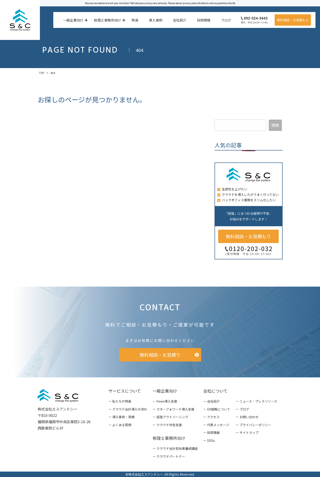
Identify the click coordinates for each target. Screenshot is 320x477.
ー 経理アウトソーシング (170, 417)
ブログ (226, 20)
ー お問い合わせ (247, 417)
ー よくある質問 (119, 425)
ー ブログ (242, 409)
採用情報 (203, 20)
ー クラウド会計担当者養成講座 (175, 448)
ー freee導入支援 (165, 401)
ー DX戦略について (216, 409)
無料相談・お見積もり (293, 20)
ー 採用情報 (211, 432)
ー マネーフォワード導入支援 (173, 409)
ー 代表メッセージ (216, 425)
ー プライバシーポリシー (253, 425)
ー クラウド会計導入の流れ (127, 409)
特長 (135, 20)
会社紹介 (179, 20)
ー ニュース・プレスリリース (256, 401)
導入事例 (155, 20)
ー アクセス (211, 417)
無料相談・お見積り (160, 355)
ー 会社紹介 (211, 401)
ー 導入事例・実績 (121, 417)
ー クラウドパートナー (169, 456)
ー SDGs (209, 440)
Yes (230, 3)
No (233, 3)
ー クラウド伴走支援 (167, 425)
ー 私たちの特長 (119, 401)
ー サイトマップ (247, 432)
